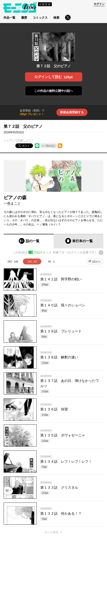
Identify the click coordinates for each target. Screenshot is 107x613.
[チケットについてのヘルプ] (101, 252)
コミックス (40, 17)
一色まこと (12, 203)
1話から (96, 261)
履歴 (24, 17)
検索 (56, 17)
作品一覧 (9, 17)
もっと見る (51, 532)
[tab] (29, 241)
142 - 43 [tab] (32, 261)
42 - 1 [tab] (51, 261)
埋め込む (51, 145)
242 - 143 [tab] (13, 261)
